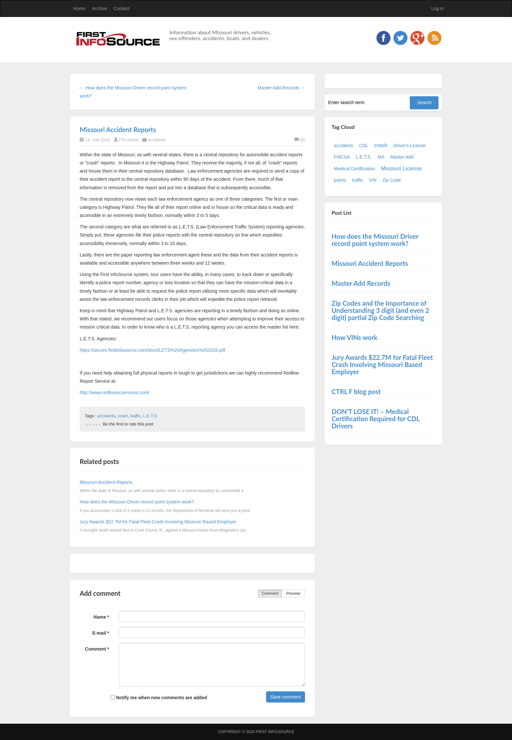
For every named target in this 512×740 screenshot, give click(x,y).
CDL (363, 145)
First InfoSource (275, 732)
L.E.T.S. (150, 415)
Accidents (157, 139)
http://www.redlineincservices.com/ (115, 392)
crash (123, 415)
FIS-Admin (129, 139)
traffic (135, 415)
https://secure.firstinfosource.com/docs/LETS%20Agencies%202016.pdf (152, 350)
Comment (270, 593)
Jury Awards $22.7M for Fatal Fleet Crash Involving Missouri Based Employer (158, 521)
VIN (372, 180)
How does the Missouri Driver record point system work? (137, 501)
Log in (437, 8)
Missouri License (401, 168)
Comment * (97, 649)
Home (79, 8)
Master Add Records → (281, 87)
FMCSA (342, 157)
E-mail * (100, 633)
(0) (300, 139)
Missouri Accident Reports (118, 129)
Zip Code (391, 180)
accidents (106, 415)
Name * (101, 617)
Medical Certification (354, 168)
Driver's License (409, 145)
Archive (99, 8)
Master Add (401, 157)
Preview (293, 593)
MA (380, 157)
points (340, 180)
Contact (121, 8)
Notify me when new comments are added (159, 697)
